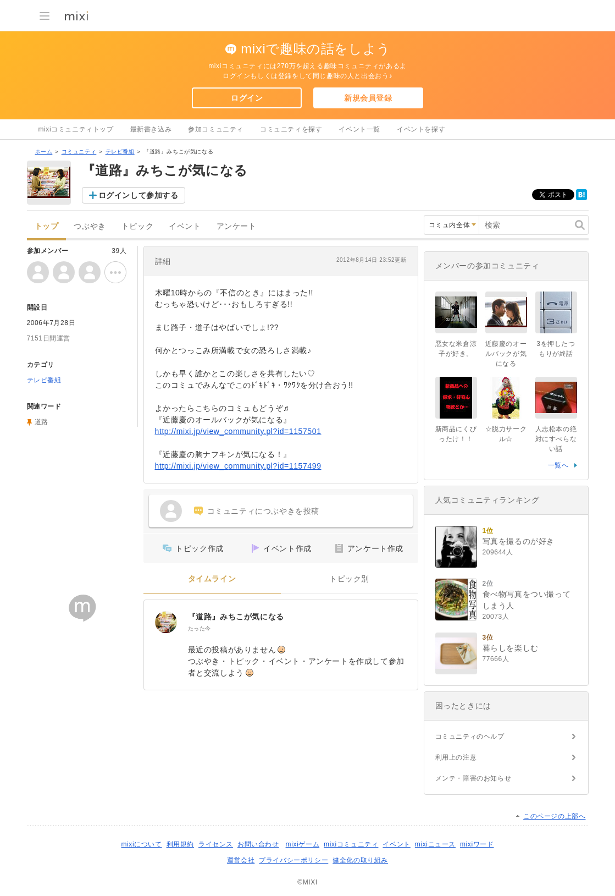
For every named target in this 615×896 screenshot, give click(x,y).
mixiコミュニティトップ (76, 129)
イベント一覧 (359, 129)
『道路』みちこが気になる (236, 616)
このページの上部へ (554, 816)
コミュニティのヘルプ (470, 736)
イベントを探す (421, 129)
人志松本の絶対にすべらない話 (556, 439)
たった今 (199, 628)
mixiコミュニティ (351, 844)
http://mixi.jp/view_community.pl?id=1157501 (238, 431)
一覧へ (558, 465)
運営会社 (240, 860)
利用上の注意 (456, 757)
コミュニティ (79, 152)
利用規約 (180, 844)
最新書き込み (151, 129)
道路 (41, 422)
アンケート (237, 226)
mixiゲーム (303, 844)
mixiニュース (435, 844)
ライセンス (215, 844)
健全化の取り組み (360, 860)
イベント (185, 226)
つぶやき (90, 226)
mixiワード (477, 844)
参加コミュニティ (215, 129)
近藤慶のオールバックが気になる (506, 353)
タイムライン (212, 579)
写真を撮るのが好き (519, 541)
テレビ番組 (120, 152)
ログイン (247, 98)
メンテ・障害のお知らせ (473, 778)
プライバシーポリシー (293, 860)
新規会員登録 (368, 98)
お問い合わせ (258, 844)
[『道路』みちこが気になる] (166, 622)
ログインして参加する (138, 195)
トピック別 (349, 579)
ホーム (44, 152)
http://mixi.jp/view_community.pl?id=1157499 (238, 465)
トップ (47, 226)
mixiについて (141, 844)
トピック (137, 226)
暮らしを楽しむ (511, 648)
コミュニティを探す (291, 129)
